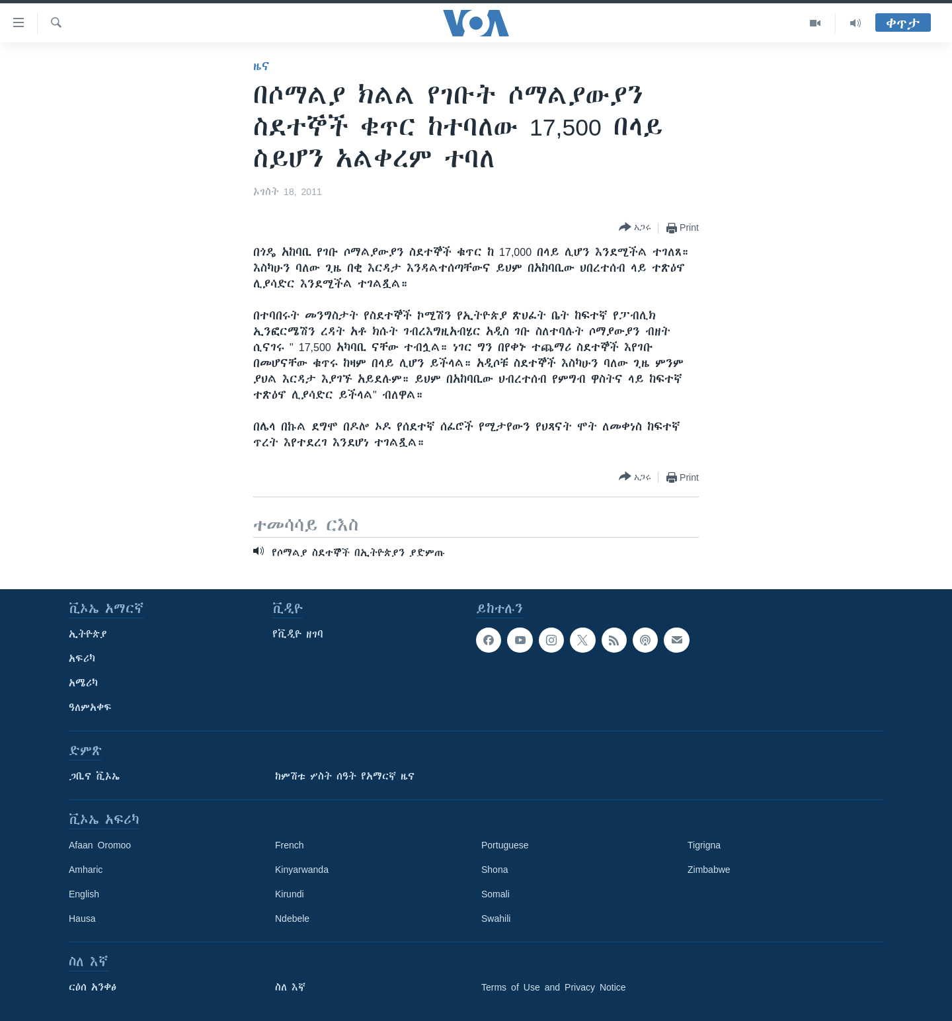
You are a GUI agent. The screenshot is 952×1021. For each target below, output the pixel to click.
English (84, 894)
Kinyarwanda (302, 870)
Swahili (495, 918)
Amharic (85, 870)
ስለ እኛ (290, 987)
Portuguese (505, 845)
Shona (494, 870)
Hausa (82, 918)
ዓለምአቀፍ (90, 708)
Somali (495, 894)
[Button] (635, 227)
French (289, 845)
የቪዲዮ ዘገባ (297, 634)
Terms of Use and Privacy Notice (553, 987)
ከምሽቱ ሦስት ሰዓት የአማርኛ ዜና (345, 776)
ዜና (261, 66)
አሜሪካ (83, 683)
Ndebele (292, 918)
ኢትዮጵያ (88, 634)
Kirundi (289, 894)
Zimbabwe (709, 870)
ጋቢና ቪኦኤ (94, 776)
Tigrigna (704, 845)
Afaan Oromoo (100, 845)
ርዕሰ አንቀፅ (92, 987)
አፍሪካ (82, 659)
